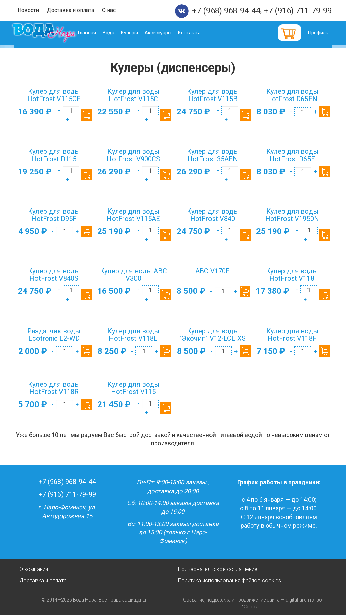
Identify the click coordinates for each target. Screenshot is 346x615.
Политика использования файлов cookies (229, 580)
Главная (97, 32)
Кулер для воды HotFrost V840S (54, 274)
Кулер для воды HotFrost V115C (133, 95)
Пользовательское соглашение (217, 569)
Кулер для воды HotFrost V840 (213, 215)
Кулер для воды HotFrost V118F (292, 334)
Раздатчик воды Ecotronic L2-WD (53, 334)
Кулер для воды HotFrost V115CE (54, 95)
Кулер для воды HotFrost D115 (54, 155)
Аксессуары (167, 32)
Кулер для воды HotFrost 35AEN (213, 155)
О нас (109, 10)
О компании (33, 569)
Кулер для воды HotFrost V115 (133, 388)
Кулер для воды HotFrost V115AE (133, 215)
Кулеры (139, 32)
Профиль (318, 32)
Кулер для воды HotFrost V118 (292, 274)
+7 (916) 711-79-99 (298, 11)
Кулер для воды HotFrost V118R (54, 388)
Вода (118, 32)
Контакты (198, 32)
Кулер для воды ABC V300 (133, 274)
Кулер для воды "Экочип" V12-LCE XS (213, 334)
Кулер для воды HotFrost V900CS (133, 155)
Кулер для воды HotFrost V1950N (292, 215)
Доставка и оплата (70, 10)
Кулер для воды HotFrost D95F (54, 215)
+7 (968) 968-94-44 (226, 11)
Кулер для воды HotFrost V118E (133, 334)
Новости (28, 10)
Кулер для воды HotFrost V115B (213, 95)
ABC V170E (212, 271)
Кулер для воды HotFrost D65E (292, 155)
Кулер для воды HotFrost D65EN (292, 95)
